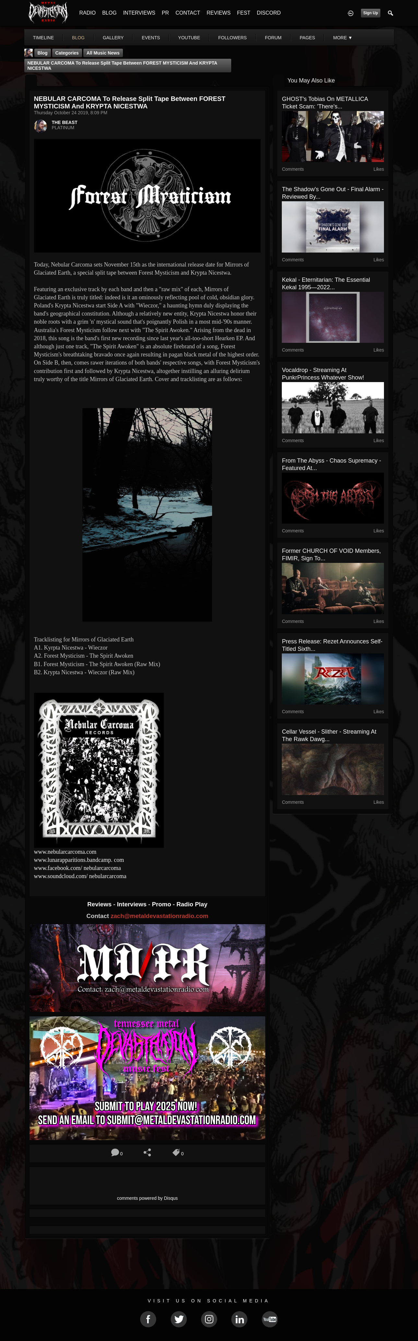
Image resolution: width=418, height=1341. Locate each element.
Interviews (132, 904)
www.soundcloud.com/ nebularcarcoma (81, 876)
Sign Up (370, 13)
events (151, 37)
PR (165, 13)
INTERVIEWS (139, 13)
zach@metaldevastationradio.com (159, 916)
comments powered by (147, 1198)
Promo (162, 904)
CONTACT (187, 13)
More (342, 37)
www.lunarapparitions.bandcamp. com (79, 860)
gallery (113, 37)
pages (307, 37)
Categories (67, 53)
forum (273, 37)
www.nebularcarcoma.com (65, 852)
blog (78, 37)
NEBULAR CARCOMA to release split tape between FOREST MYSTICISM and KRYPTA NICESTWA (123, 65)
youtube (189, 37)
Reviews (100, 904)
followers (232, 37)
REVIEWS (219, 13)
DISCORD (269, 13)
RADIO (87, 13)
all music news (103, 53)
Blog (43, 53)
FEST (243, 13)
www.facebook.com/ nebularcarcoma (78, 868)
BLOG (109, 13)
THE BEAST (65, 122)
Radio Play (191, 904)
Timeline (43, 37)
